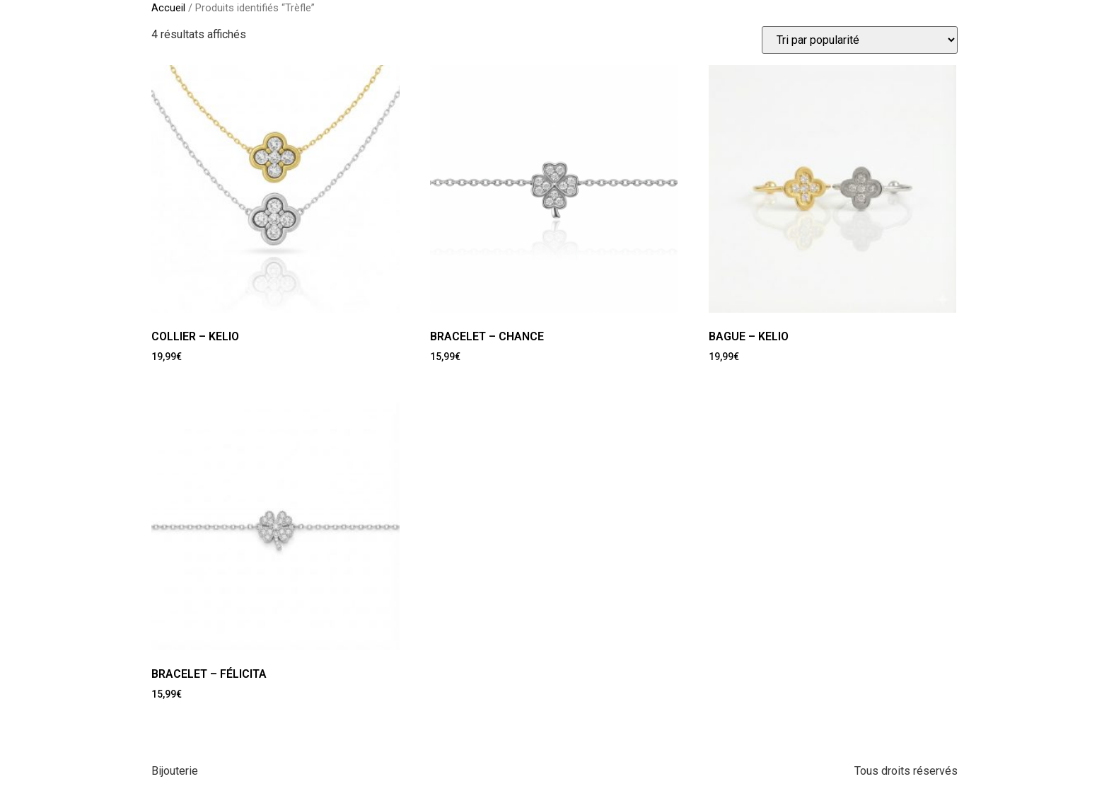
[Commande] (860, 40)
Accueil (168, 7)
